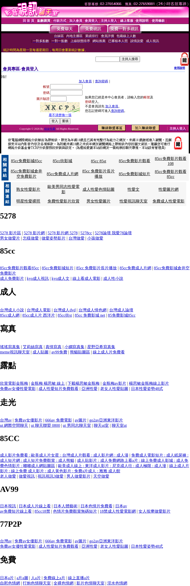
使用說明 (179, 67)
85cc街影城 (62, 161)
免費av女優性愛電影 (18, 388)
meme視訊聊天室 (15, 352)
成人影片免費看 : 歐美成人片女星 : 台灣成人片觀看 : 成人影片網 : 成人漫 (64, 455)
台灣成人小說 (12, 310)
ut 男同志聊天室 (77, 425)
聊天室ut (119, 425)
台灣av (6, 420)
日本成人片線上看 (35, 506)
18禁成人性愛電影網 (118, 511)
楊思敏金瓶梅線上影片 (149, 383)
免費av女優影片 (28, 420)
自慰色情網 (10, 583)
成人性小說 (113, 278)
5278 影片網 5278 (63, 233)
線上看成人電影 (86, 278)
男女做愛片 (10, 238)
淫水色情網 (117, 583)
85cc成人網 (10, 315)
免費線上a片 (54, 578)
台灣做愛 (76, 238)
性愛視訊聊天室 (134, 201)
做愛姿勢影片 (54, 238)
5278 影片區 (10, 233)
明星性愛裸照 (28, 201)
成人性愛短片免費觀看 (58, 388)
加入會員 (85, 81)
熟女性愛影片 (28, 189)
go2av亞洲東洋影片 (106, 420)
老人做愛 (8, 476)
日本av (121, 506)
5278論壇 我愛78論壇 (113, 233)
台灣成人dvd (65, 310)
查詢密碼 (101, 81)
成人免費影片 (12, 278)
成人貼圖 (40, 352)
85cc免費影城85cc (26, 161)
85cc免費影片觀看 (134, 161)
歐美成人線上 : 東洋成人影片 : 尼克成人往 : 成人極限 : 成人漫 (112, 466)
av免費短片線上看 (16, 511)
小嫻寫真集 (74, 347)
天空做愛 (101, 476)
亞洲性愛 (90, 388)
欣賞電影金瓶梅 (14, 383)
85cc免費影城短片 (134, 174)
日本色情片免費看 (96, 506)
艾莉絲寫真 (33, 347)
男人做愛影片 (78, 476)
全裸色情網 (64, 583)
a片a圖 (22, 578)
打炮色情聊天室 (37, 583)
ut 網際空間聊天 (14, 425)
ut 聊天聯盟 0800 (45, 425)
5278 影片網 (34, 233)
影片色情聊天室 (90, 583)
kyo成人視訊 (38, 278)
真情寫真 (54, 347)
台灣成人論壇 (121, 310)
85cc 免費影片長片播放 (96, 268)
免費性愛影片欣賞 (64, 201)
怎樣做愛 (31, 238)
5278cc (86, 233)
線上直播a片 (79, 578)
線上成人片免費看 (109, 352)
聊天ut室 (101, 425)
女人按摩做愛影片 (154, 511)
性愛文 (134, 189)
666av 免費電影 (58, 420)
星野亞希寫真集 (101, 347)
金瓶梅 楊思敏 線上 (48, 383)
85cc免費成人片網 (62, 174)
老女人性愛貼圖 (114, 388)
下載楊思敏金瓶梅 (84, 383)
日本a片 (7, 578)
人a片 (36, 578)
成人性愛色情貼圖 (98, 189)
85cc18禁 (42, 511)
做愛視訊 (27, 476)
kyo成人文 (61, 278)
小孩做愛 (95, 238)
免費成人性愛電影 (168, 201)
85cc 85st (98, 161)
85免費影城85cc (122, 315)
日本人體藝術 (66, 506)
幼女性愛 (50, 128)
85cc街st (65, 315)
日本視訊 (8, 506)
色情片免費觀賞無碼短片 (75, 511)
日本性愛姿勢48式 (147, 388)
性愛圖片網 (168, 189)
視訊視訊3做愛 (51, 476)
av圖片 (80, 420)
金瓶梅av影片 (114, 383)
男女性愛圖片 (98, 201)
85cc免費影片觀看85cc (19, 268)
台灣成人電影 (39, 310)
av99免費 (59, 352)
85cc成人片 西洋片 (38, 315)
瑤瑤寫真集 (10, 347)
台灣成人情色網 (92, 310)
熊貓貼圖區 (80, 352)
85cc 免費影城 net (90, 315)
